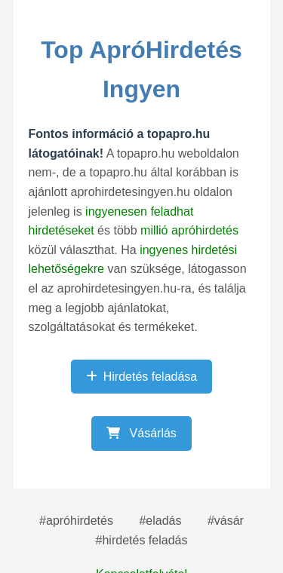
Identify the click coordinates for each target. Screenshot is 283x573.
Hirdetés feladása (142, 376)
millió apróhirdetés (189, 230)
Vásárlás (141, 433)
